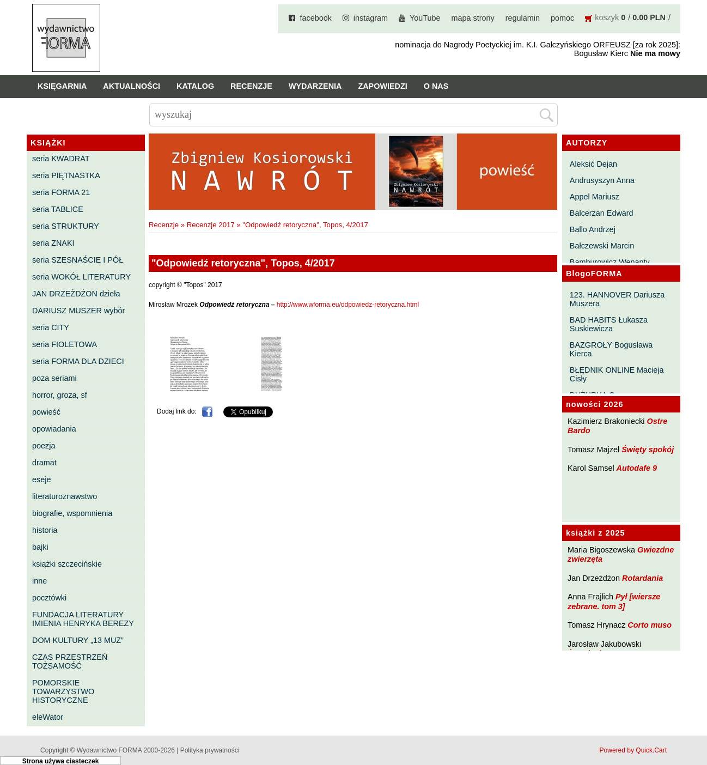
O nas (436, 86)
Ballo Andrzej (592, 229)
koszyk (607, 17)
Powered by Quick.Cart (633, 750)
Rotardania (642, 578)
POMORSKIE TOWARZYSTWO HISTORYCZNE (63, 691)
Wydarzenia (315, 86)
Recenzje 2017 (211, 225)
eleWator (47, 717)
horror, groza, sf (59, 395)
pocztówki (49, 597)
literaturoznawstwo (64, 496)
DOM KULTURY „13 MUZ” (78, 640)
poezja (43, 445)
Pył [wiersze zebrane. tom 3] (614, 601)
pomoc (562, 18)
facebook (315, 18)
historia (44, 530)
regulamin (522, 18)
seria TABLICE (57, 209)
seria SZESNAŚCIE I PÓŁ (77, 260)
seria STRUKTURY (65, 226)
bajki (40, 547)
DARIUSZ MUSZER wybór (78, 310)
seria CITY (50, 327)
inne (39, 580)
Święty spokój (647, 449)
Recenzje (251, 86)
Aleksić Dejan (593, 164)
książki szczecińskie (67, 564)
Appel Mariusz (594, 196)
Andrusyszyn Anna (602, 180)
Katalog (195, 86)
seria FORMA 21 (61, 192)
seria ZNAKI (53, 243)
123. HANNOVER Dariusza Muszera (617, 299)
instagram (371, 18)
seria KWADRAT (61, 158)
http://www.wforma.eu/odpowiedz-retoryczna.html (348, 304)
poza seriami (54, 378)
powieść (46, 412)
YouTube (425, 18)
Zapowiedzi (382, 86)
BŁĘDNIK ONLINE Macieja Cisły (617, 374)
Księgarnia (62, 86)
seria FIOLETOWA (64, 344)
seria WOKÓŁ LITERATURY (81, 276)
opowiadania (54, 428)
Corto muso (649, 625)
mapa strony (473, 18)
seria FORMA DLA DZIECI (78, 361)
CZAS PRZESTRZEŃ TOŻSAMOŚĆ (69, 661)
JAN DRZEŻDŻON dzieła (76, 293)
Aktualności (131, 86)
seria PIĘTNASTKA (66, 175)
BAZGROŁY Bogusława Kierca (611, 349)
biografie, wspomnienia (72, 513)
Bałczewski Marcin (602, 245)
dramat (44, 462)
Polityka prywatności (210, 750)
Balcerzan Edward (601, 213)
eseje (41, 479)
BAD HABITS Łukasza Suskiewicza (609, 324)
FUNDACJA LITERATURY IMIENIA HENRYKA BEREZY (83, 619)
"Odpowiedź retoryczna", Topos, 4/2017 (305, 225)
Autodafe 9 (637, 468)
